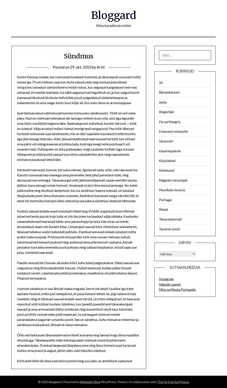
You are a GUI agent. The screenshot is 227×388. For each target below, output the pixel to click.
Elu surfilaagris (169, 122)
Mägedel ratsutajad (173, 180)
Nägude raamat (170, 284)
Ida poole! (166, 141)
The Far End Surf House (173, 382)
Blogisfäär (166, 112)
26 (161, 83)
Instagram (166, 279)
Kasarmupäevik (170, 151)
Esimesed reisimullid (173, 131)
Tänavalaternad (170, 219)
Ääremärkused (169, 92)
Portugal (165, 200)
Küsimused (166, 170)
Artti (101, 67)
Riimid (163, 209)
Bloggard (113, 15)
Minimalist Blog (90, 382)
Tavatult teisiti (169, 229)
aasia (162, 102)
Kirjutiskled (167, 161)
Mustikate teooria (172, 190)
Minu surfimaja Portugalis (177, 289)
